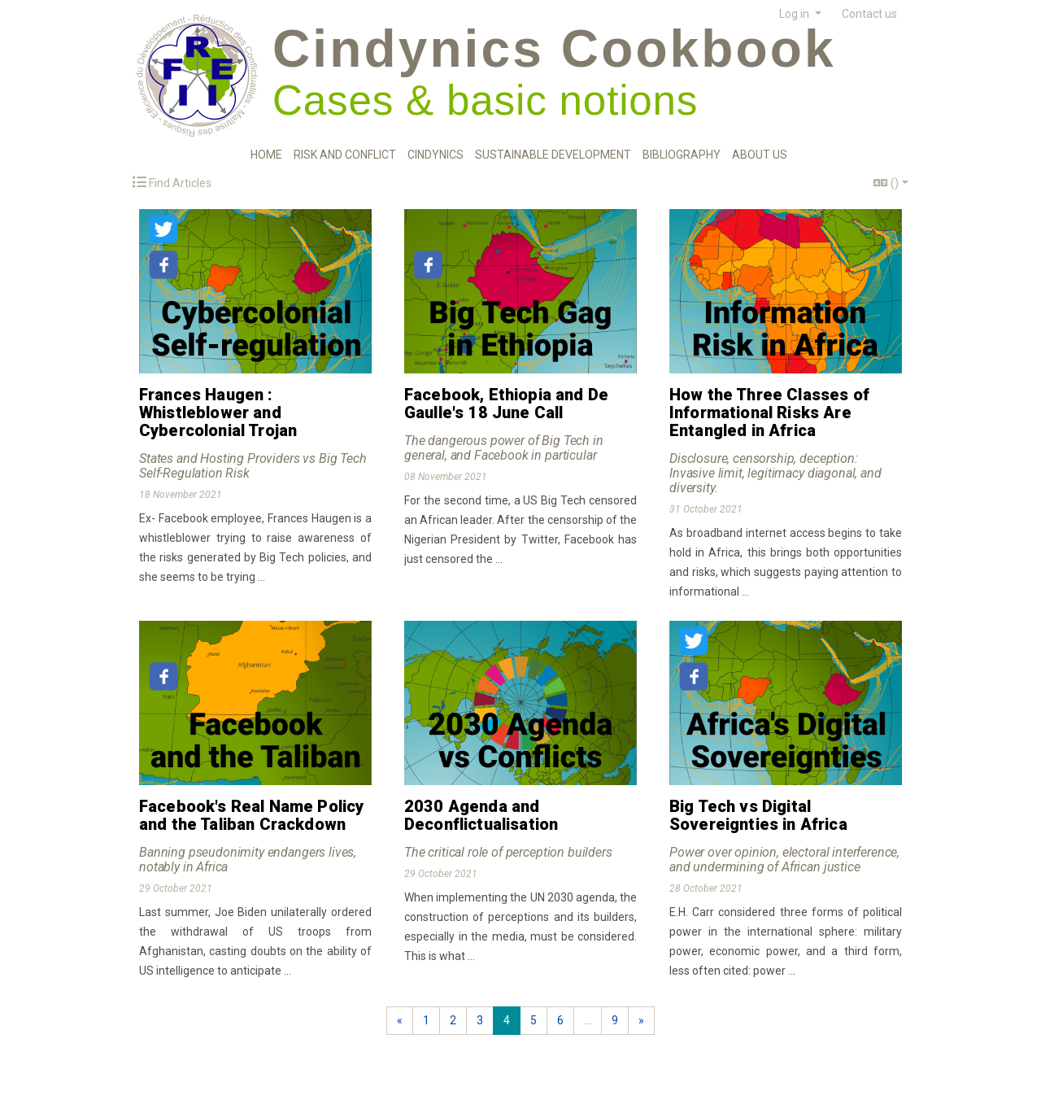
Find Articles (172, 183)
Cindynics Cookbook (554, 49)
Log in (795, 13)
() (886, 183)
